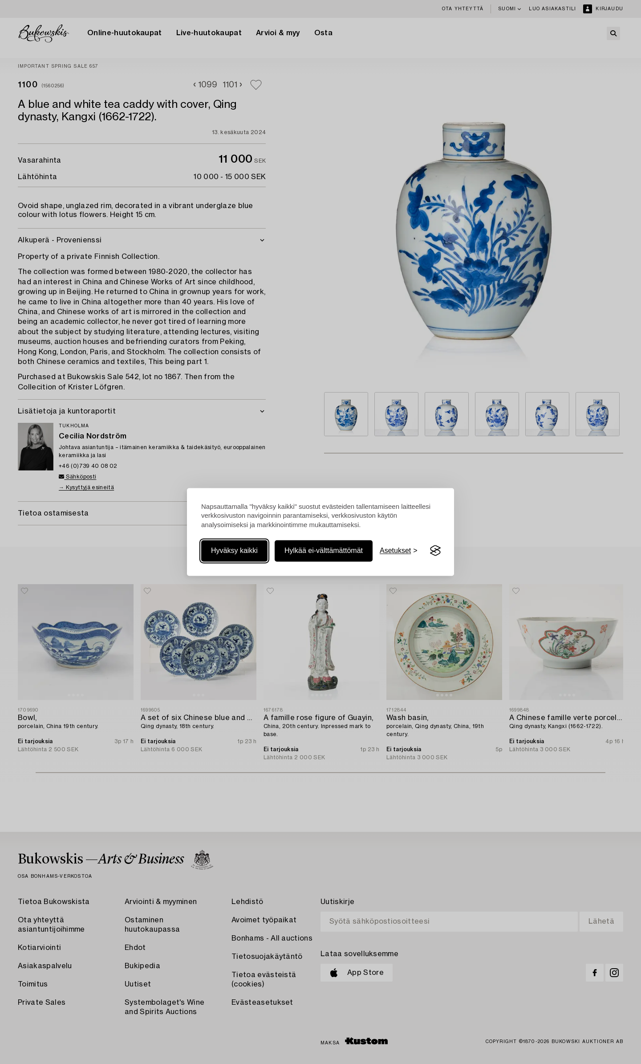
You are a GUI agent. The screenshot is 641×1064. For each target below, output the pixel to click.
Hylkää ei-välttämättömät (323, 550)
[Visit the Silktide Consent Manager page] (435, 550)
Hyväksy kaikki (234, 550)
